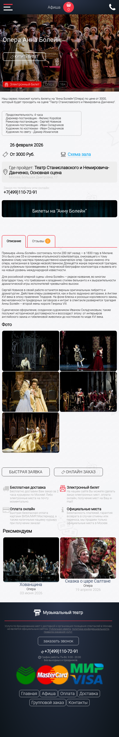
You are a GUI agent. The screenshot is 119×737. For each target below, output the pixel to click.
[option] (31, 566)
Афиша (54, 7)
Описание (14, 241)
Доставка (88, 693)
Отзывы (41, 241)
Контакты (78, 702)
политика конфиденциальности (90, 628)
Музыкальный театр (58, 612)
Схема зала (79, 154)
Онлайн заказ (78, 472)
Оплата (67, 693)
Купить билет (24, 57)
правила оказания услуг (58, 631)
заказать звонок (58, 641)
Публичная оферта (60, 628)
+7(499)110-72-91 (20, 192)
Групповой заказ (47, 702)
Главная (29, 693)
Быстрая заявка (25, 472)
